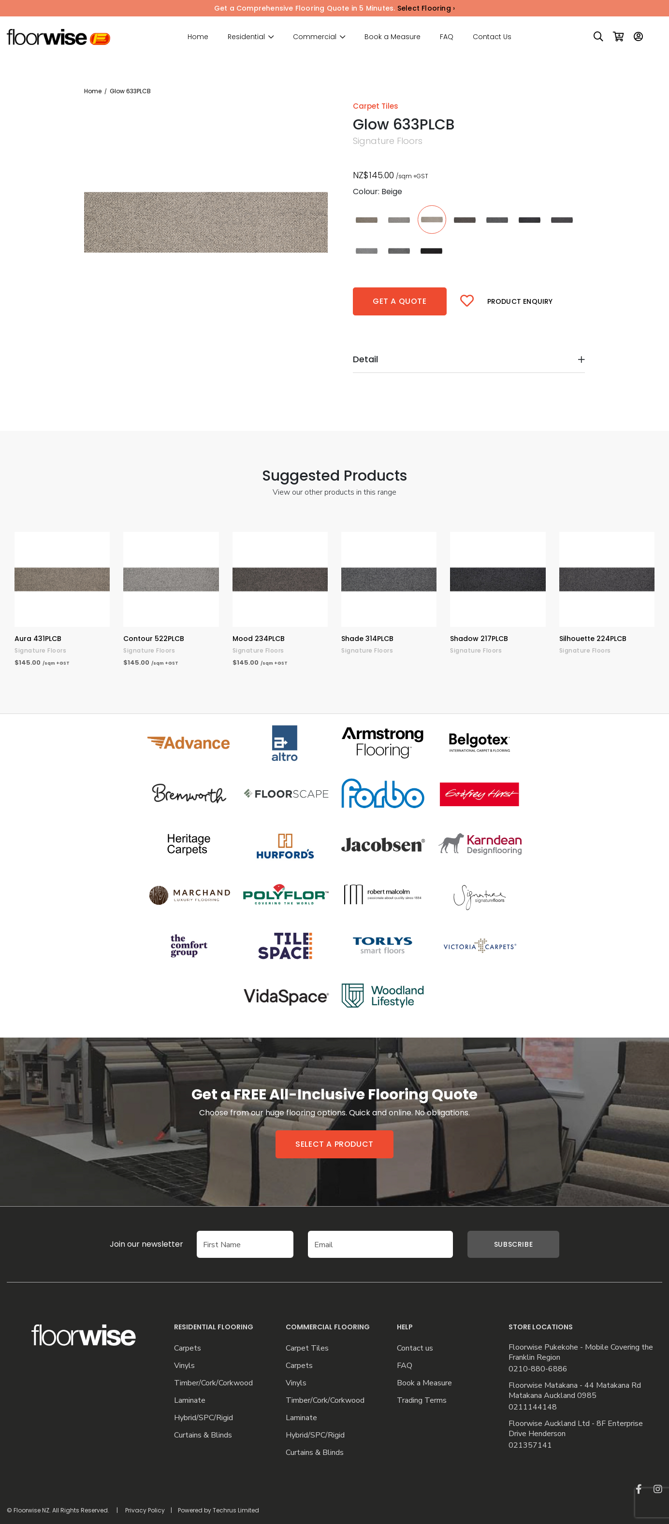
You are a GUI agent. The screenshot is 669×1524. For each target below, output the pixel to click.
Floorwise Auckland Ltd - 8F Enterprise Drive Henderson (576, 1429)
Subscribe (513, 1244)
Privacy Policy (145, 1510)
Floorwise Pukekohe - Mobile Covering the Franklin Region (581, 1352)
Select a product (334, 1144)
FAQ (446, 37)
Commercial (314, 37)
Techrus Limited (236, 1510)
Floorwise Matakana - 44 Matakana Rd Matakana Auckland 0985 (575, 1391)
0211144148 (533, 1407)
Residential (246, 37)
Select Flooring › (426, 8)
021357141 (530, 1445)
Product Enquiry (520, 301)
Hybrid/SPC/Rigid (203, 1418)
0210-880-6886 (538, 1369)
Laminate (189, 1401)
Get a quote (400, 301)
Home (198, 37)
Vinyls (184, 1366)
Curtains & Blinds (203, 1435)
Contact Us (492, 37)
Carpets (187, 1348)
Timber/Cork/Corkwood (213, 1383)
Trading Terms (422, 1401)
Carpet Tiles (307, 1348)
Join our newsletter (132, 1244)
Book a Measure (392, 37)
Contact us (415, 1348)
